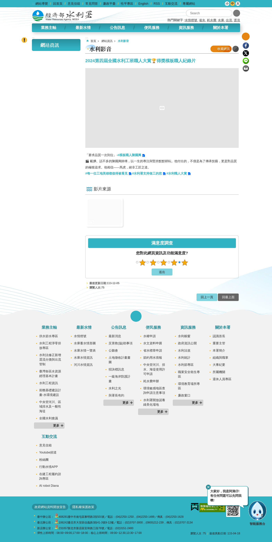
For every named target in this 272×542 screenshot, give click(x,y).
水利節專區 (186, 364)
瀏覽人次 (195, 533)
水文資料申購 (152, 343)
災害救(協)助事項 (121, 343)
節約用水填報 (152, 357)
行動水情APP (48, 467)
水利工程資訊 (48, 383)
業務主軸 (48, 27)
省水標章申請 (152, 350)
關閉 (208, 487)
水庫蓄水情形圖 (85, 343)
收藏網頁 (223, 49)
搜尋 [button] (228, 13)
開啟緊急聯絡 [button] (24, 40)
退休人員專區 (222, 379)
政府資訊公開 (187, 343)
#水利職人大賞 (176, 173)
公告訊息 (117, 27)
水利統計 (184, 357)
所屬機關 (219, 372)
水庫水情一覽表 (85, 350)
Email (246, 68)
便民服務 (151, 27)
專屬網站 (189, 3)
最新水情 (83, 27)
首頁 (93, 41)
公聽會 (113, 350)
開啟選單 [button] (136, 316)
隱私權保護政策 (83, 507)
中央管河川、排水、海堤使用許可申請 (154, 369)
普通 (163, 262)
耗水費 (211, 20)
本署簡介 (219, 350)
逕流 (237, 20)
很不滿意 (142, 262)
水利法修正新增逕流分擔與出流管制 (50, 359)
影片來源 (102, 189)
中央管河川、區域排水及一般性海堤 (50, 406)
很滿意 (184, 262)
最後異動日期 (217, 533)
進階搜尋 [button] (236, 13)
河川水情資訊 (83, 364)
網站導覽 (41, 3)
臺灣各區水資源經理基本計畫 (50, 374)
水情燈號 (191, 20)
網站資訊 (49, 45)
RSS (157, 3)
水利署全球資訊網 (62, 16)
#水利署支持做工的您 (147, 173)
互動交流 (171, 3)
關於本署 (220, 27)
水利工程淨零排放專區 (50, 345)
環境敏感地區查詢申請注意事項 (154, 391)
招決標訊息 (116, 369)
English (143, 3)
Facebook (246, 45)
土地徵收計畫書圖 (119, 360)
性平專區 (127, 3)
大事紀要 (219, 364)
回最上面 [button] (228, 297)
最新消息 (115, 336)
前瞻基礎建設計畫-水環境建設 (50, 392)
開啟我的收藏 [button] (246, 36)
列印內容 (235, 49)
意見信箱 (74, 3)
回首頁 (57, 3)
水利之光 (115, 388)
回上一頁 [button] (207, 297)
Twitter (246, 53)
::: (33, 3)
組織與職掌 (220, 357)
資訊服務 (186, 27)
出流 (229, 20)
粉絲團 (44, 459)
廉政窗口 (184, 395)
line (246, 61)
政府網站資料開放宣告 (50, 507)
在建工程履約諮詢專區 (50, 476)
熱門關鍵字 (175, 20)
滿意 (174, 262)
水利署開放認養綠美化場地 (154, 402)
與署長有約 (116, 395)
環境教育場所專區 (189, 386)
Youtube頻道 (48, 452)
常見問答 (91, 3)
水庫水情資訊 (83, 357)
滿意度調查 (162, 243)
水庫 (221, 20)
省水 (202, 20)
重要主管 (219, 343)
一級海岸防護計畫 (119, 379)
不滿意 (153, 262)
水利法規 (184, 350)
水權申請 (149, 336)
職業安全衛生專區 (189, 374)
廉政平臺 (109, 3)
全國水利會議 (48, 418)
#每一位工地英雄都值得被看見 (106, 173)
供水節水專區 (48, 336)
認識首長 (219, 336)
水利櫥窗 (184, 336)
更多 (56, 425)
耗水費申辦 (151, 381)
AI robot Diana (49, 485)
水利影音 (123, 41)
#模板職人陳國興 (129, 155)
